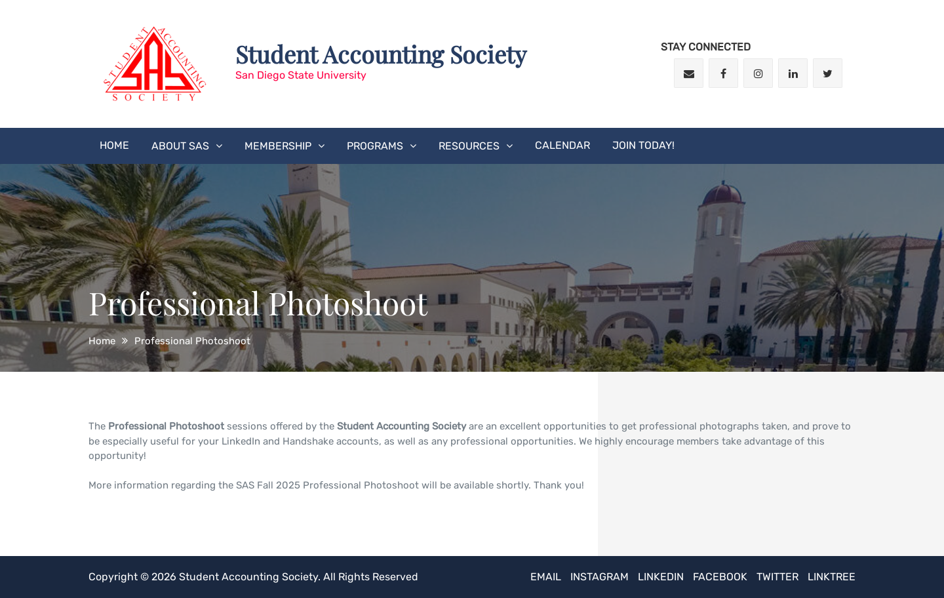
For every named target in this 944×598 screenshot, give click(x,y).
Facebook (720, 576)
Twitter (777, 576)
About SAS (180, 146)
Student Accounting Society (380, 54)
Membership (278, 146)
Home (114, 145)
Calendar (562, 145)
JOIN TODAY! (643, 145)
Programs (375, 146)
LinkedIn (661, 576)
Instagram (599, 576)
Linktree (832, 576)
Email (545, 576)
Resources (469, 146)
